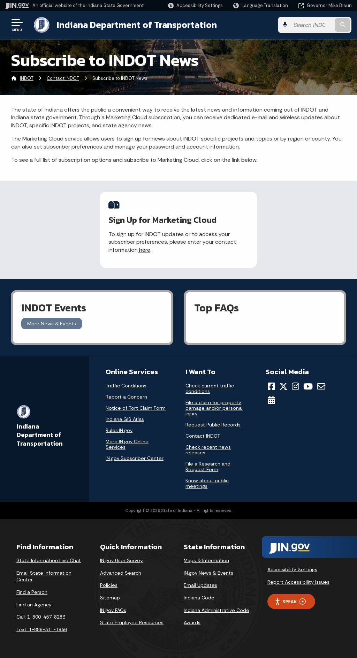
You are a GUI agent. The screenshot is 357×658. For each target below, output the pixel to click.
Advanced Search (120, 573)
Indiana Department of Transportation (136, 24)
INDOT (26, 78)
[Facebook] (271, 386)
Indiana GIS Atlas (125, 419)
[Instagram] (295, 386)
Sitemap (110, 598)
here (144, 250)
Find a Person (31, 592)
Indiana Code (199, 598)
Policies (108, 585)
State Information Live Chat (48, 560)
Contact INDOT (63, 78)
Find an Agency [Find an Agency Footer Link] (34, 605)
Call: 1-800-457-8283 (40, 617)
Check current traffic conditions (209, 388)
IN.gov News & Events (208, 573)
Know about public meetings (207, 483)
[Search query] (313, 25)
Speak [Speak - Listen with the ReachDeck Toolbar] (290, 601)
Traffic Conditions (126, 386)
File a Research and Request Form (207, 466)
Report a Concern (126, 397)
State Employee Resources (132, 622)
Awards (192, 622)
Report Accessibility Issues (298, 582)
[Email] (321, 386)
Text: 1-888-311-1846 (41, 629)
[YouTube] (308, 386)
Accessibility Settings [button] (292, 569)
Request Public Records (213, 425)
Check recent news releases (208, 450)
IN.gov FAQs (113, 610)
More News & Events (51, 323)
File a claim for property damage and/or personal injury (214, 408)
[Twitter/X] (283, 386)
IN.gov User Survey (121, 560)
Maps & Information (206, 560)
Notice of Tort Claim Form (136, 408)
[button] (195, 5)
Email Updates (200, 585)
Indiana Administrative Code (216, 610)
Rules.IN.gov (119, 430)
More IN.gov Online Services (127, 444)
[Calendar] (271, 400)
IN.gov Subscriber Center (135, 458)
